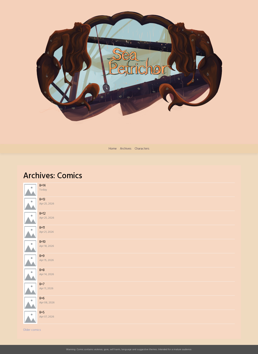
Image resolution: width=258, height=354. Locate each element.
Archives (125, 148)
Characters (142, 148)
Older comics (32, 330)
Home (113, 148)
